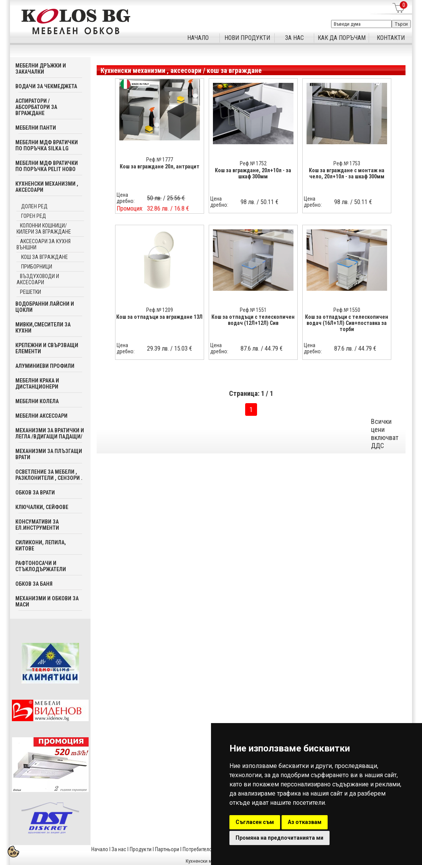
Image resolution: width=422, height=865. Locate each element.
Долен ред (34, 206)
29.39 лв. (158, 348)
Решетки (30, 292)
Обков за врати (35, 492)
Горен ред (33, 216)
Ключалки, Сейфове (41, 507)
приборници (36, 267)
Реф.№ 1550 (346, 310)
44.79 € (274, 348)
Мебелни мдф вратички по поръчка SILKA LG (46, 145)
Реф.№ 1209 (159, 310)
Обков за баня (34, 584)
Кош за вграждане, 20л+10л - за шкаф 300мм (253, 173)
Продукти (141, 849)
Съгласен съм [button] (255, 822)
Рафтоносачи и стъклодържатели (40, 566)
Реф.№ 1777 (159, 160)
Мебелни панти (35, 128)
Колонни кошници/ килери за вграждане (43, 228)
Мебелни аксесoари (41, 416)
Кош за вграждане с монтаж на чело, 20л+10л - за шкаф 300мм (346, 173)
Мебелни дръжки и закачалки (40, 69)
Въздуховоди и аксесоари (37, 279)
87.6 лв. (250, 348)
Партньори (167, 849)
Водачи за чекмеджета (46, 86)
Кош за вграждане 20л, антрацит (159, 166)
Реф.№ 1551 (253, 310)
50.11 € (269, 202)
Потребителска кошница (211, 849)
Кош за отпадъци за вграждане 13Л (159, 317)
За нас (119, 849)
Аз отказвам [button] (304, 822)
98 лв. (248, 202)
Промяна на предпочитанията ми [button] (279, 838)
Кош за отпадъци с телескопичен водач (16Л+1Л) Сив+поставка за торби (346, 323)
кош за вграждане (44, 257)
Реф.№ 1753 (346, 163)
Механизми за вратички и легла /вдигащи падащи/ (49, 433)
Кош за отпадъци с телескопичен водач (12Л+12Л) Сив (253, 320)
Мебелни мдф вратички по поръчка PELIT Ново (46, 166)
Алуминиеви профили (44, 366)
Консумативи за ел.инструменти (37, 525)
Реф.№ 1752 (253, 163)
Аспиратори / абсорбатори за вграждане (36, 107)
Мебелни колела (37, 401)
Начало (99, 849)
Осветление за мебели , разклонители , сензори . (48, 475)
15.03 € (183, 348)
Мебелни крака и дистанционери (37, 383)
